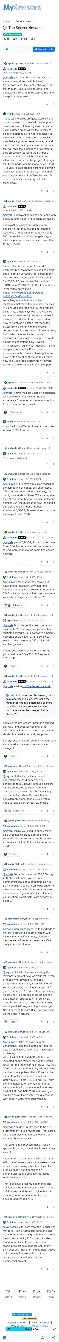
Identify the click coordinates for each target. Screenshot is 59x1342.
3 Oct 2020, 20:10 (44, 388)
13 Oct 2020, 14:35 (33, 1037)
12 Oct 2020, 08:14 (33, 577)
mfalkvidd (12, 69)
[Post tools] (53, 104)
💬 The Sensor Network (36, 686)
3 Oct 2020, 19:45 (21, 210)
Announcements (12, 34)
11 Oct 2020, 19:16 (44, 537)
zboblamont (13, 869)
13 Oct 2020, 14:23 (33, 967)
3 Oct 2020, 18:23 (21, 72)
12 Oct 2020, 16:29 (33, 771)
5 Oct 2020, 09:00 (32, 453)
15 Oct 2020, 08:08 (33, 1222)
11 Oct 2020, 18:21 (32, 479)
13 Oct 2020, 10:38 (38, 869)
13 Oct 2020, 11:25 (35, 924)
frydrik (11, 63)
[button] (4, 1337)
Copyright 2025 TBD (16, 1322)
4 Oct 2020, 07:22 (32, 421)
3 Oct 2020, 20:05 (32, 261)
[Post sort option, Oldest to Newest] (7, 49)
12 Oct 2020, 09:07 (36, 620)
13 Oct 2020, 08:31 (36, 826)
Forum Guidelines (40, 1322)
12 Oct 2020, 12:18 (44, 681)
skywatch (12, 620)
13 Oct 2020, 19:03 (36, 1122)
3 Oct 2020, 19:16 (32, 114)
